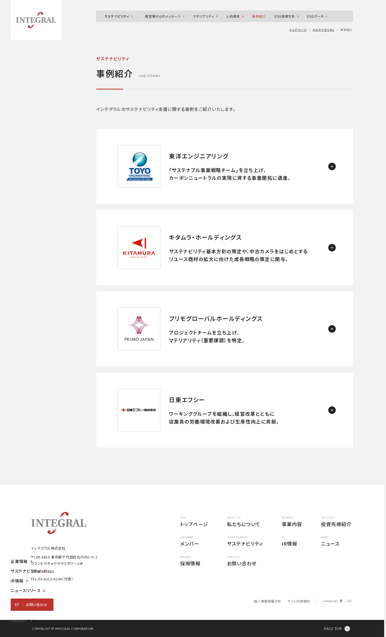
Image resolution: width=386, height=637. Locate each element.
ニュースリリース (28, 590)
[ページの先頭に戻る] (337, 628)
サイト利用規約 (298, 601)
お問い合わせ (245, 561)
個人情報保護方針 (267, 601)
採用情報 (194, 561)
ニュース (336, 541)
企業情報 (22, 561)
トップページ (194, 521)
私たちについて (245, 521)
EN (34, 621)
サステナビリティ (28, 571)
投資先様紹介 (336, 521)
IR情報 (19, 581)
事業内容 (292, 521)
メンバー (194, 541)
